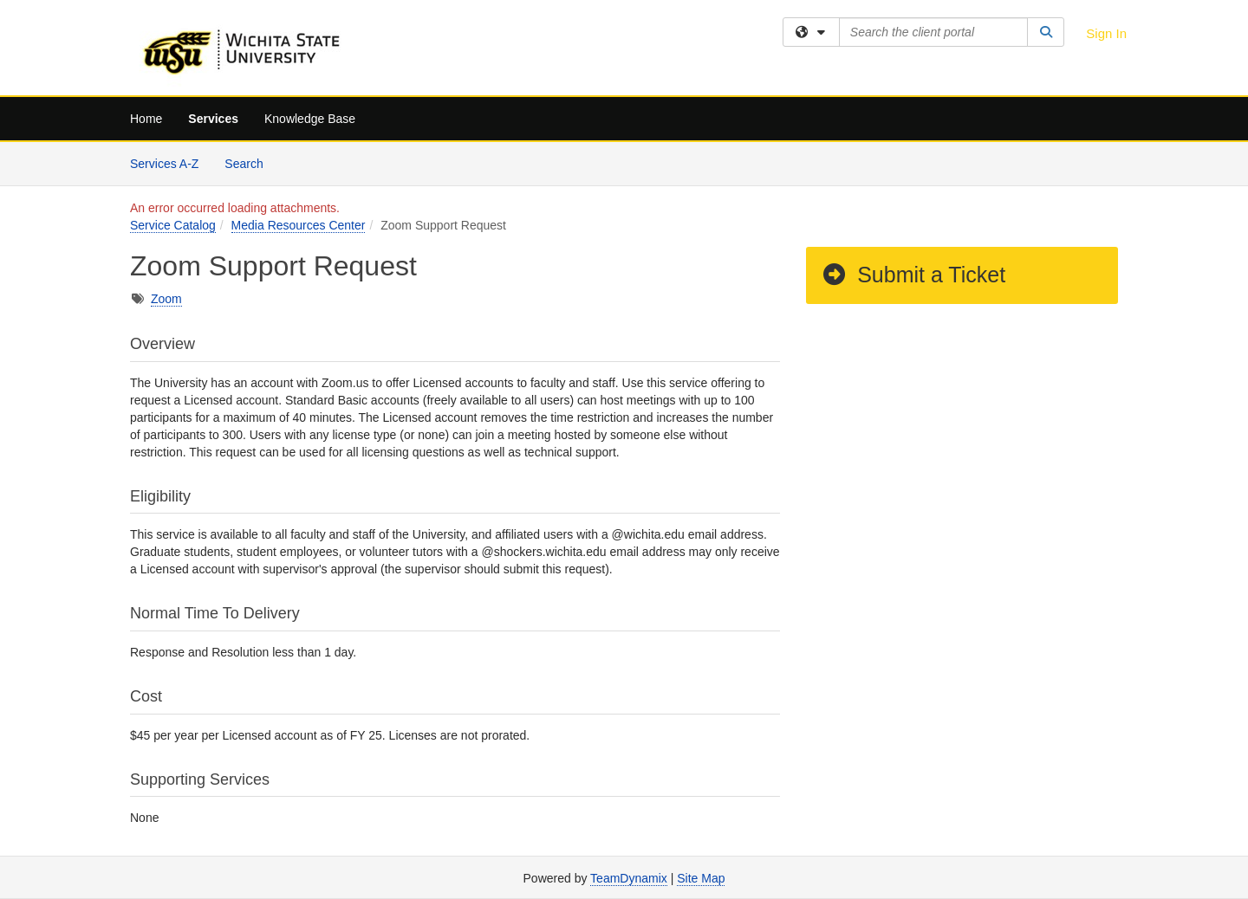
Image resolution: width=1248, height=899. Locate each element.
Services (213, 119)
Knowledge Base (309, 119)
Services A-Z (164, 164)
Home (146, 119)
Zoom (166, 299)
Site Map (701, 878)
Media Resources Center (298, 225)
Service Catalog (173, 225)
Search (250, 162)
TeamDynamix (628, 878)
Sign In (1106, 33)
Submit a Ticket (913, 274)
